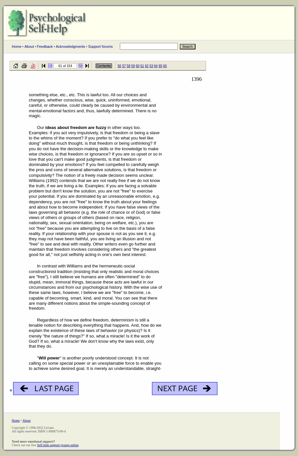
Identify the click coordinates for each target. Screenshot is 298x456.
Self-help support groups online (57, 445)
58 (128, 66)
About (29, 46)
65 (160, 66)
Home (16, 46)
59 (133, 66)
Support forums (100, 46)
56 (119, 66)
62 (146, 66)
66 (165, 66)
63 (151, 66)
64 (156, 66)
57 (124, 66)
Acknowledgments (70, 46)
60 (138, 66)
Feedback (45, 46)
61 (142, 66)
